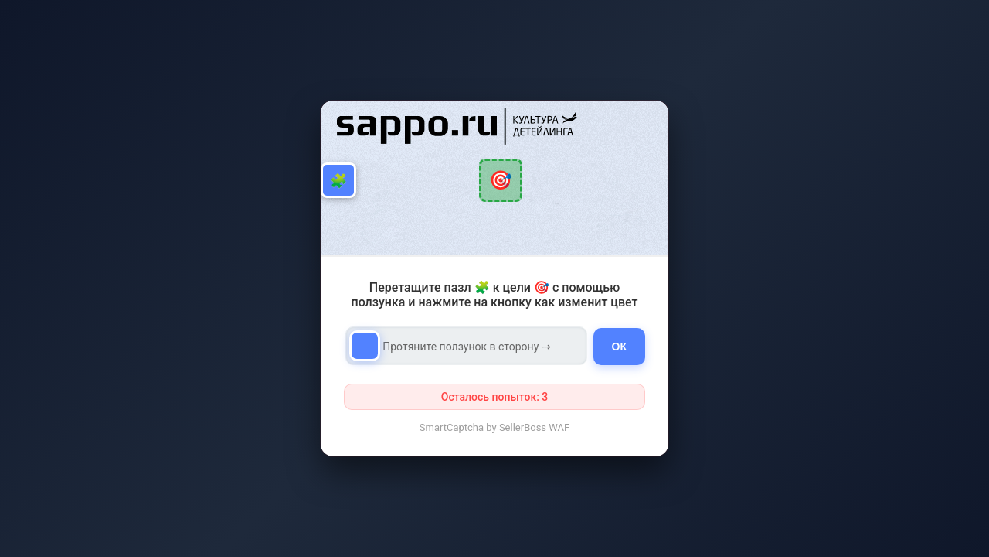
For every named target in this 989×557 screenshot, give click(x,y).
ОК (619, 346)
